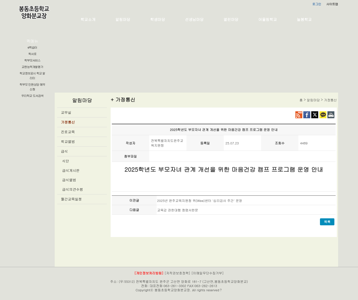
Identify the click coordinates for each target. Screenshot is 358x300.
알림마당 (122, 19)
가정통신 (68, 122)
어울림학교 (267, 19)
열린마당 (231, 19)
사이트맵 (332, 4)
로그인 (316, 4)
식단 (65, 160)
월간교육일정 (71, 198)
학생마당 (157, 19)
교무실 (66, 112)
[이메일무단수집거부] (207, 273)
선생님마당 (194, 19)
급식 (64, 151)
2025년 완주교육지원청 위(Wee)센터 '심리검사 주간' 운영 (199, 200)
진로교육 (68, 131)
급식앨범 (69, 179)
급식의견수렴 (72, 189)
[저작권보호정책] (177, 273)
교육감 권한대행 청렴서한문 (177, 210)
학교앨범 (68, 141)
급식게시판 (71, 170)
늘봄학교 (304, 19)
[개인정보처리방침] (148, 273)
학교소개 (88, 19)
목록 (327, 221)
